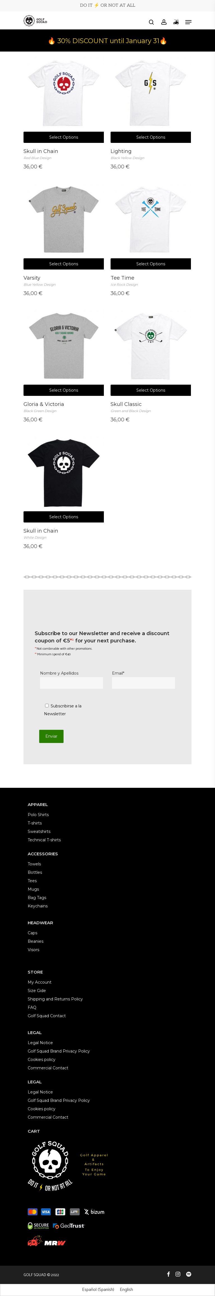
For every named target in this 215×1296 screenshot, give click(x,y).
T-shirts (35, 823)
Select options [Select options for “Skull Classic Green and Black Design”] (150, 390)
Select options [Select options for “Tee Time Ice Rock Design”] (150, 263)
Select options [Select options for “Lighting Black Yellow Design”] (150, 137)
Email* (143, 680)
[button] (188, 22)
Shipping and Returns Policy (55, 999)
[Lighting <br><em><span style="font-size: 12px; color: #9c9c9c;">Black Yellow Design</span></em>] (151, 98)
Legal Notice (40, 1042)
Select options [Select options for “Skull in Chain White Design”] (63, 516)
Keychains (38, 906)
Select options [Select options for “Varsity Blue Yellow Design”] (63, 263)
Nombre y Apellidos (71, 680)
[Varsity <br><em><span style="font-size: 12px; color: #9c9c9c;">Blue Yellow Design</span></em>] (64, 224)
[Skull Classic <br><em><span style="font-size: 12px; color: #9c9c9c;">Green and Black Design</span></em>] (151, 351)
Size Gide (37, 990)
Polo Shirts (38, 814)
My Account (40, 982)
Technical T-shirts (44, 839)
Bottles (35, 872)
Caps (32, 932)
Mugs (33, 889)
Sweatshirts (39, 831)
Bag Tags (37, 897)
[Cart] (175, 22)
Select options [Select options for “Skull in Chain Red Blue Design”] (63, 137)
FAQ (32, 1007)
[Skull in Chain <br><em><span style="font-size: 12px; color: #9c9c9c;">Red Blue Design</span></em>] (64, 98)
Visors (33, 949)
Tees (32, 880)
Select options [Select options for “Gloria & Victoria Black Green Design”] (63, 390)
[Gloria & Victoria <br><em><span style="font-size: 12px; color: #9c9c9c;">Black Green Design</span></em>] (64, 351)
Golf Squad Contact (47, 1015)
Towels (34, 864)
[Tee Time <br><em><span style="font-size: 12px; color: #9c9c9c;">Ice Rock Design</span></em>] (151, 224)
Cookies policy (41, 1059)
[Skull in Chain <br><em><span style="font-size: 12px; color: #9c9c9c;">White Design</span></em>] (64, 477)
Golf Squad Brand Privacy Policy (59, 1051)
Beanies (35, 941)
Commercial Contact (48, 1067)
